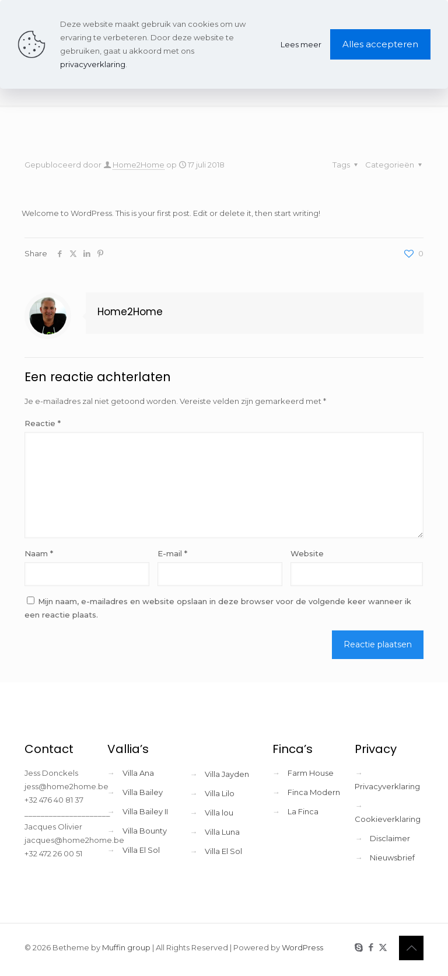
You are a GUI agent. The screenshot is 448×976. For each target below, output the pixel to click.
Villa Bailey (143, 792)
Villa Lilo (220, 793)
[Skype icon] (358, 947)
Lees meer (301, 44)
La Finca (303, 811)
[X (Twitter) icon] (383, 947)
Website (307, 553)
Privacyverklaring (387, 786)
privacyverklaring (92, 64)
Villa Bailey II (145, 811)
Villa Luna (222, 831)
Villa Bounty (145, 830)
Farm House (311, 773)
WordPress (302, 947)
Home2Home (138, 164)
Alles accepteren (380, 44)
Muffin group (126, 947)
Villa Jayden (227, 774)
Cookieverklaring (388, 819)
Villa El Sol (141, 850)
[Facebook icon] (370, 947)
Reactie (42, 423)
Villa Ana (138, 773)
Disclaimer (390, 838)
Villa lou (219, 812)
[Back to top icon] (411, 948)
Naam (38, 553)
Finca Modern (314, 792)
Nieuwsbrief (392, 857)
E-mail (172, 553)
